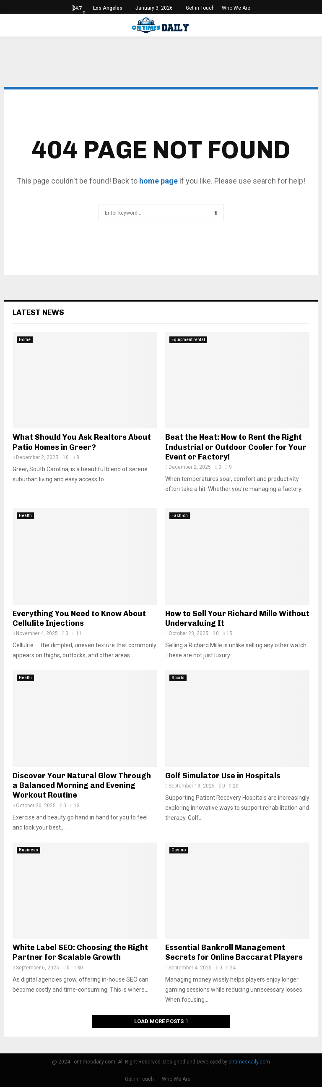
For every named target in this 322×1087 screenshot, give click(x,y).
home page (158, 180)
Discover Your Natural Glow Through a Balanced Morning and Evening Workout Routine (82, 785)
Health (25, 515)
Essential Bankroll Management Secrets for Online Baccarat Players (234, 952)
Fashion (179, 515)
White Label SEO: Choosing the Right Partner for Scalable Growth (80, 952)
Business (28, 850)
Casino (178, 850)
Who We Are (236, 8)
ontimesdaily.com (249, 1062)
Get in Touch (200, 8)
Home (25, 339)
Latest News (38, 312)
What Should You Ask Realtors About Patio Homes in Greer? (82, 442)
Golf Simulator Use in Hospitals (222, 775)
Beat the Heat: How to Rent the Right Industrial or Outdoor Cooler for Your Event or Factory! (235, 447)
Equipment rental (188, 339)
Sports (177, 677)
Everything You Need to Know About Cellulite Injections (79, 618)
